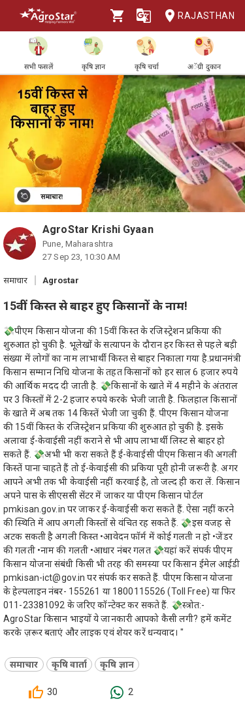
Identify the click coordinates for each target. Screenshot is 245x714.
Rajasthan (196, 16)
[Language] (144, 16)
